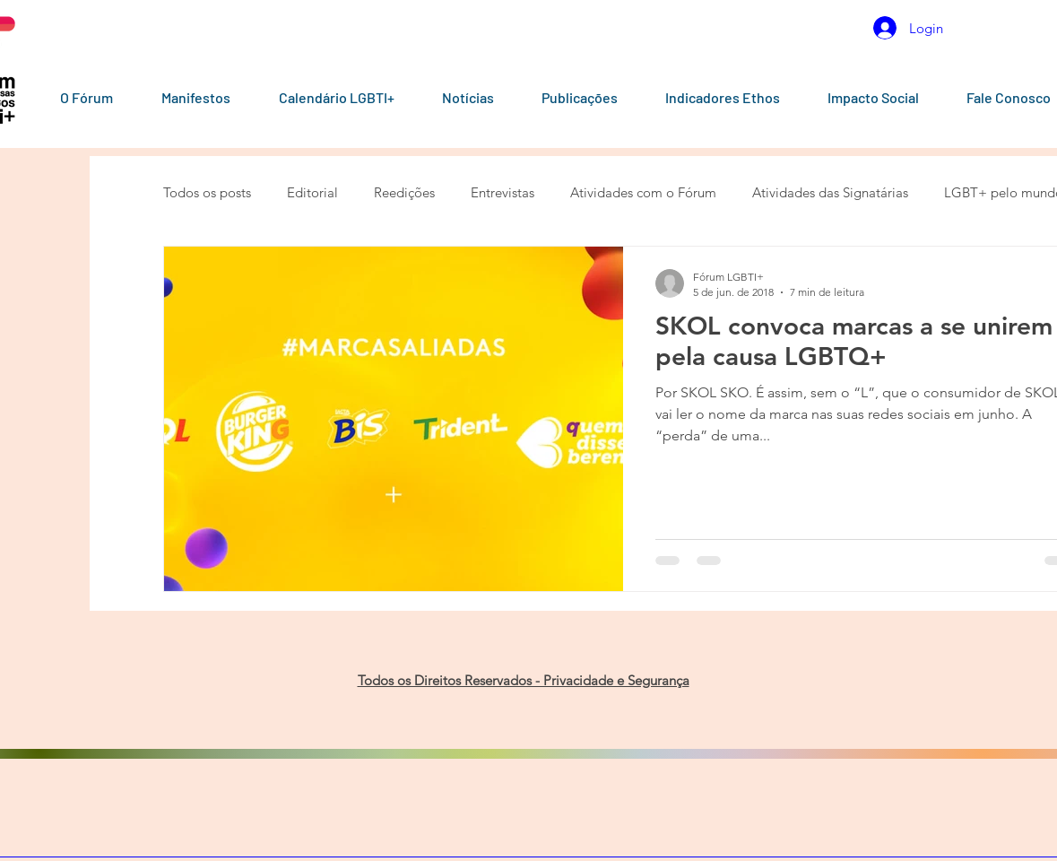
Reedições (404, 192)
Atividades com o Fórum (643, 192)
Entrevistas (502, 192)
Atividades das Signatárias (830, 192)
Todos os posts (207, 192)
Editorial (312, 192)
